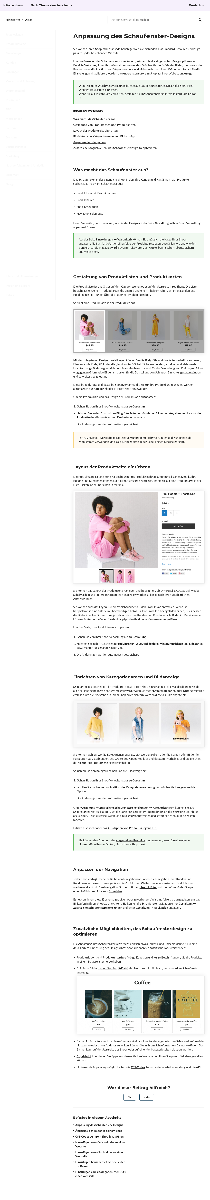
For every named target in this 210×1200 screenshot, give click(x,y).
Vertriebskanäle (16, 146)
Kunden (11, 62)
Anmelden (115, 891)
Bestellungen (14, 53)
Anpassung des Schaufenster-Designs (29, 194)
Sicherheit (12, 174)
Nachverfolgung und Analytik (25, 165)
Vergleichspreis (88, 247)
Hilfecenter (13, 19)
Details (185, 476)
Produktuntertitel (114, 957)
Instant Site (13, 99)
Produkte (142, 243)
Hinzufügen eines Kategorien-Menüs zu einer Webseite (29, 263)
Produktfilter (148, 887)
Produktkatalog (16, 43)
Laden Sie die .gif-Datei (113, 968)
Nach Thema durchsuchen (50, 5)
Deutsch (195, 5)
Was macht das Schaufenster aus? (95, 119)
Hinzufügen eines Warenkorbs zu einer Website (29, 226)
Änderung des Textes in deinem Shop (25, 205)
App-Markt (84, 1056)
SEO (8, 109)
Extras (10, 295)
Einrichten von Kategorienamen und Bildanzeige (104, 136)
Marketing (12, 156)
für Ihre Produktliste (95, 762)
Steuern (11, 128)
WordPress (105, 85)
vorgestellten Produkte (130, 840)
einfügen (191, 1045)
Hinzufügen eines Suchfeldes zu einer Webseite (28, 237)
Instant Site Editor (184, 93)
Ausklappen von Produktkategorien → (132, 828)
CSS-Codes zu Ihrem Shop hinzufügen (26, 215)
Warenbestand (15, 90)
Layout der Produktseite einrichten (95, 130)
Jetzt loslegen (14, 34)
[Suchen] (200, 20)
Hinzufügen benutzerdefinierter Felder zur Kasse (29, 250)
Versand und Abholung (20, 81)
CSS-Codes (138, 1067)
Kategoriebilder (103, 388)
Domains (11, 137)
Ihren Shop (95, 48)
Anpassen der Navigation (89, 142)
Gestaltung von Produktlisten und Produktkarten (104, 124)
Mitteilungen (14, 118)
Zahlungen (13, 71)
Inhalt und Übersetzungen (22, 276)
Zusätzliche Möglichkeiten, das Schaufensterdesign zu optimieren (115, 147)
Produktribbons (87, 957)
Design (29, 19)
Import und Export (18, 285)
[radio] (129, 1097)
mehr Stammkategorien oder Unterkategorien (175, 690)
